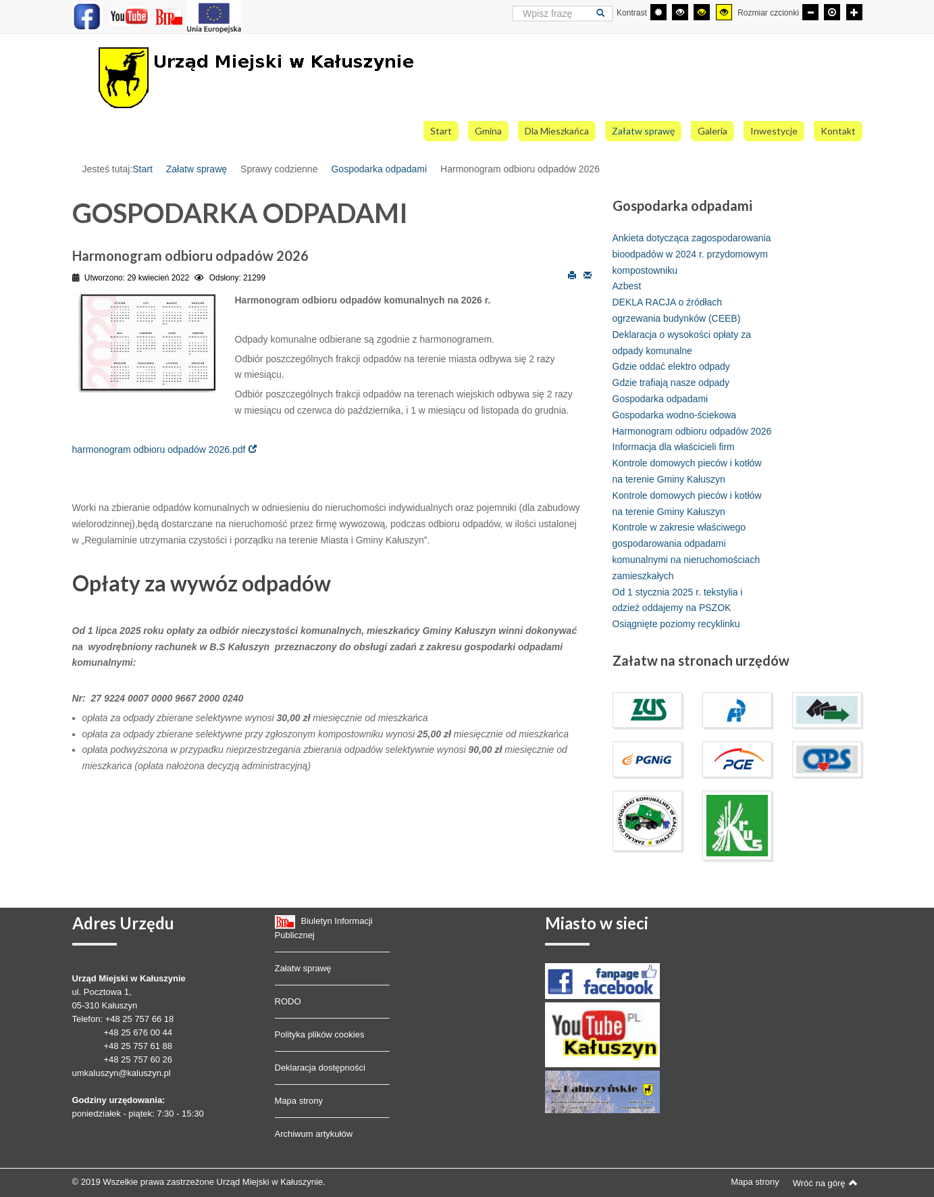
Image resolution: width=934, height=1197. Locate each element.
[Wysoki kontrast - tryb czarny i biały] (680, 12)
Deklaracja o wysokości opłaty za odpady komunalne (682, 342)
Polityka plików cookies (320, 1034)
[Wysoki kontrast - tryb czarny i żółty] (702, 12)
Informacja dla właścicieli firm (674, 446)
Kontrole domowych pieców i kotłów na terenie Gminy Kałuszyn (687, 471)
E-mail (587, 274)
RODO (288, 1001)
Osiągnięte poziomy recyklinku (676, 623)
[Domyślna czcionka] (832, 12)
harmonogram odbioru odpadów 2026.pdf (159, 449)
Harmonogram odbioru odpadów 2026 (692, 431)
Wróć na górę (825, 1183)
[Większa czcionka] (854, 12)
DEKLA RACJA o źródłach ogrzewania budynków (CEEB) (677, 310)
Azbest (627, 285)
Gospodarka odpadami (379, 169)
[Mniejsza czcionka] (810, 12)
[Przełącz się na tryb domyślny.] (658, 12)
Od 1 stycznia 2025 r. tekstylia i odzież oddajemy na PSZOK (678, 600)
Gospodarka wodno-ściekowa (675, 415)
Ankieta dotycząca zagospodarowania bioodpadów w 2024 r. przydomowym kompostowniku (692, 254)
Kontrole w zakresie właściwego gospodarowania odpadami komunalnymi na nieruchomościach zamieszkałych (686, 551)
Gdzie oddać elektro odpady (671, 366)
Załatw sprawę (196, 169)
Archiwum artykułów (314, 1134)
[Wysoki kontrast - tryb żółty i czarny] (724, 12)
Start (142, 169)
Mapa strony (299, 1101)
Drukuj (572, 274)
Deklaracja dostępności (320, 1067)
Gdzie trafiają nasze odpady (671, 382)
